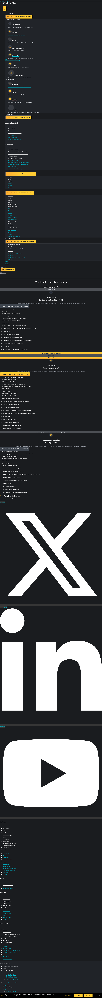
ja (3, 273)
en (5, 273)
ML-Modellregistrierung (8, 885)
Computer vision (12, 129)
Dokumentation (6, 899)
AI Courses (10, 196)
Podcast (10, 202)
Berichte (5, 850)
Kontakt (5, 938)
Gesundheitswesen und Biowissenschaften (18, 154)
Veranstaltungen (7, 905)
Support (10, 181)
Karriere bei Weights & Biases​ (15, 244)
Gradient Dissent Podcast (14, 228)
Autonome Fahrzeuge (13, 150)
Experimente (6, 828)
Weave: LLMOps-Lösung (12, 60)
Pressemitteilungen (12, 206)
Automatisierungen (7, 835)
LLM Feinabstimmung (13, 131)
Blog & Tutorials (12, 221)
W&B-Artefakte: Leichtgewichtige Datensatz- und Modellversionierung (9, 843)
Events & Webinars (12, 204)
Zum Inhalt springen (6, 1)
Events (9, 223)
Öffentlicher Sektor (12, 156)
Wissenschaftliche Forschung (15, 158)
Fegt (4, 831)
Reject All (78, 995)
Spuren (4, 837)
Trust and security (7, 932)
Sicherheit (10, 247)
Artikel (4, 907)
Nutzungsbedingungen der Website (11, 966)
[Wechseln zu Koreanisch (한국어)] (12, 979)
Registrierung (6, 833)
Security (10, 177)
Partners (10, 179)
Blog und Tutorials (7, 901)
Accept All (88, 995)
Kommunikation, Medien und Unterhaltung (18, 152)
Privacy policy (6, 968)
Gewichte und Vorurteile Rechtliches (16, 249)
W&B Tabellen (6, 848)
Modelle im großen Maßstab (14, 133)
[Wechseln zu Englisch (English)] (11, 975)
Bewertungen (6, 839)
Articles (10, 200)
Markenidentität (6, 940)
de (1, 273)
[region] (51, 995)
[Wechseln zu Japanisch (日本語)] (11, 977)
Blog (9, 198)
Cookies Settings (68, 995)
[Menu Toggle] (5, 8)
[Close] (99, 995)
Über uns (10, 251)
